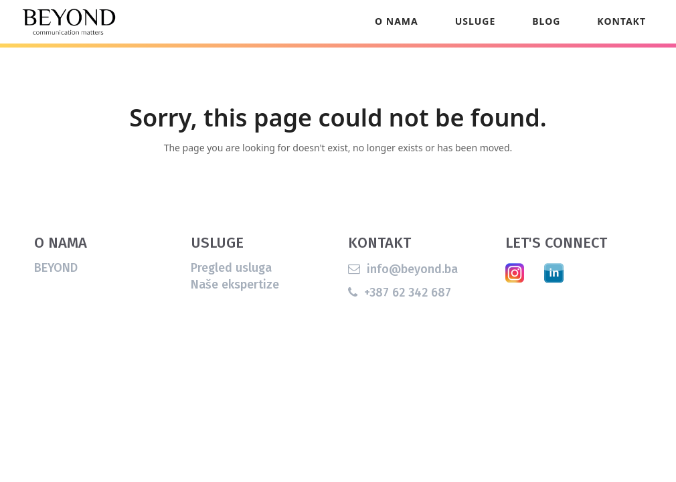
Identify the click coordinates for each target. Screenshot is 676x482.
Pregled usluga (231, 295)
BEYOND (56, 295)
